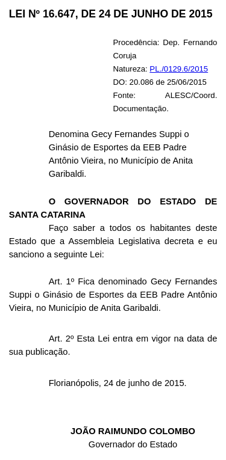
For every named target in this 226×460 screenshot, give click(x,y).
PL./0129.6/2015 (178, 68)
